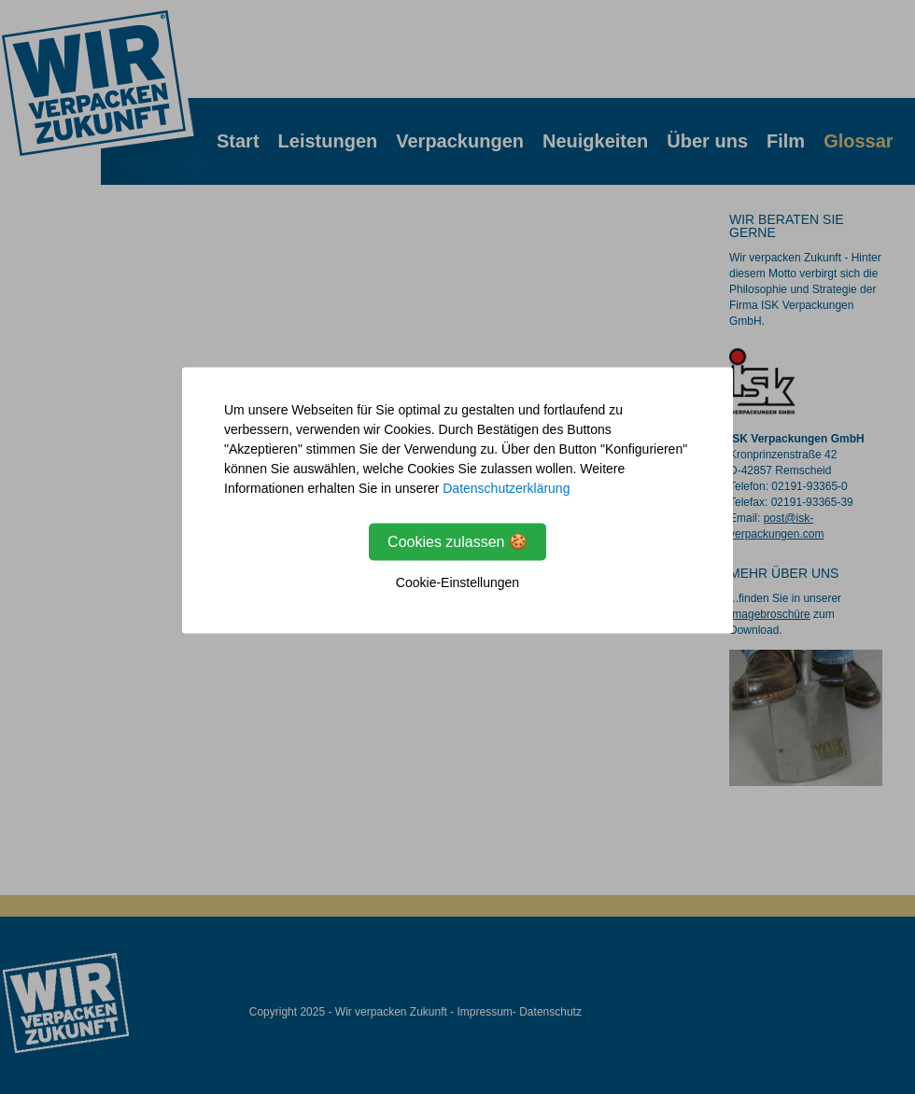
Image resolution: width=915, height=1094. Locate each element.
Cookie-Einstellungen (457, 582)
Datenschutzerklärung (506, 488)
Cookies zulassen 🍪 (457, 542)
